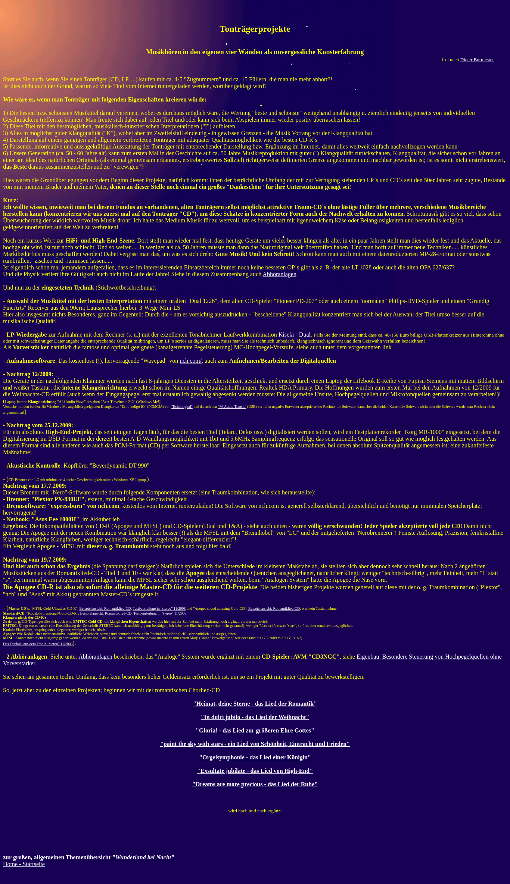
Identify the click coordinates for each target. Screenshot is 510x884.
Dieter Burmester (477, 59)
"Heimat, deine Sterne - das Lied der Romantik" (255, 703)
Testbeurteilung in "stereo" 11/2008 (159, 608)
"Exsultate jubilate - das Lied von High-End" (255, 771)
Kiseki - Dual (295, 334)
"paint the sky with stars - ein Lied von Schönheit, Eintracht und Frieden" (255, 744)
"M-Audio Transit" (232, 406)
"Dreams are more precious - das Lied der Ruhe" (255, 784)
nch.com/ (191, 360)
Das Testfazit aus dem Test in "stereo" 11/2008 (37, 644)
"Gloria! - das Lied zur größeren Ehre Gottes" (255, 730)
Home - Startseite (24, 864)
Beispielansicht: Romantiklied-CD (105, 608)
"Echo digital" (182, 406)
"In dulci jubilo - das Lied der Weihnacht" (255, 717)
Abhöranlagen (279, 274)
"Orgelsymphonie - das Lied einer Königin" (255, 757)
